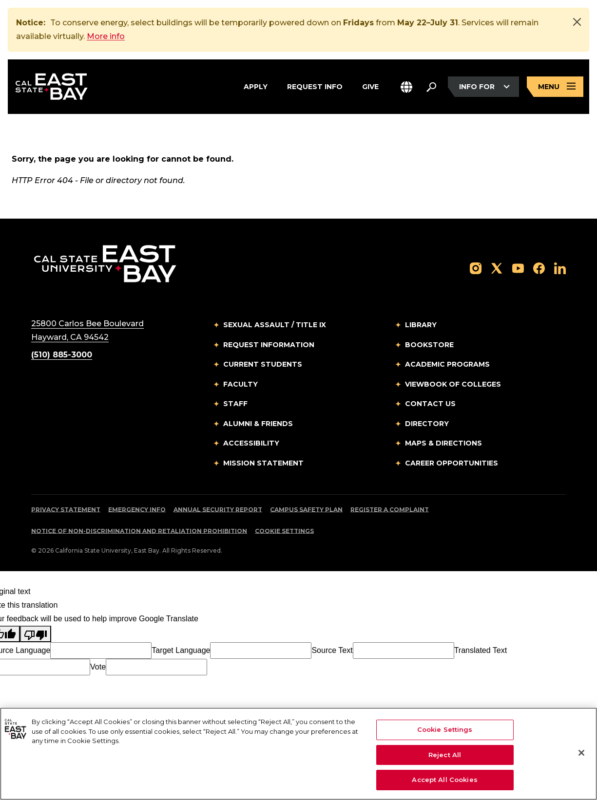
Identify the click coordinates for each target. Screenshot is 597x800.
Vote (98, 667)
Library (421, 325)
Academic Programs (447, 364)
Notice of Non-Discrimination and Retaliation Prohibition (139, 531)
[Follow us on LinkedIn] (560, 268)
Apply (256, 85)
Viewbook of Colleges (453, 384)
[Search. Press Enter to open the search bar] (431, 86)
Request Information (268, 345)
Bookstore (429, 345)
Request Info (315, 85)
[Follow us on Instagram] (475, 268)
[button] (406, 87)
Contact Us (430, 404)
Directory (427, 424)
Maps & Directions (443, 443)
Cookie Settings (284, 531)
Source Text (331, 651)
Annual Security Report (217, 510)
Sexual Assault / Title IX (274, 325)
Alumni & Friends (258, 424)
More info (106, 36)
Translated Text (480, 651)
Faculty (240, 384)
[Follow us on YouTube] (518, 268)
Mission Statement (263, 463)
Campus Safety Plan (306, 510)
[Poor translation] (35, 634)
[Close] (577, 22)
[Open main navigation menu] (555, 86)
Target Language (181, 651)
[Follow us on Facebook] (539, 268)
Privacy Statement (65, 510)
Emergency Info (137, 510)
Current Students (262, 364)
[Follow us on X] (496, 268)
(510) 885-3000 (61, 355)
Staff (235, 404)
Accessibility (251, 443)
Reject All (444, 755)
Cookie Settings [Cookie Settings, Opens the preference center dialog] (445, 729)
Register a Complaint (389, 510)
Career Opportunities (451, 463)
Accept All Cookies (444, 779)
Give (370, 85)
